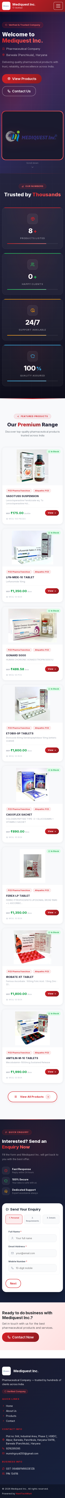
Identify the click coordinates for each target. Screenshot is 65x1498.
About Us (9, 1410)
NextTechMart (24, 1493)
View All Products (32, 1101)
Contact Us (19, 91)
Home (7, 1405)
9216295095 (11, 1448)
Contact (8, 1420)
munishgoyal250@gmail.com (20, 1453)
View (52, 517)
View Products (21, 79)
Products (9, 1415)
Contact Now (20, 1337)
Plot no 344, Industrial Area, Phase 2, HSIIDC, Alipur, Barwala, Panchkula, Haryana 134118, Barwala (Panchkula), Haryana (29, 1440)
